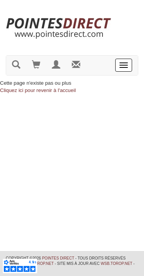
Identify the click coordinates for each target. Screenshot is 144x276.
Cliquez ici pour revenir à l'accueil (38, 90)
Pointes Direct (58, 258)
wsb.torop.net (116, 263)
